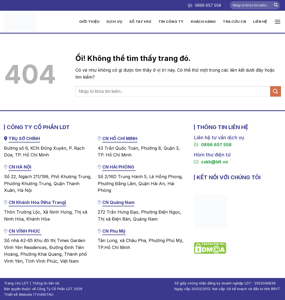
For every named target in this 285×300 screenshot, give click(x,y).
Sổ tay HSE (140, 21)
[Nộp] (276, 5)
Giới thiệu (89, 21)
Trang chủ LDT (16, 283)
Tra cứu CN (234, 21)
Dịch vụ (114, 21)
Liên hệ (260, 21)
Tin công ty (171, 21)
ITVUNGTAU (43, 294)
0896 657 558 (213, 144)
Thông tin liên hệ (45, 283)
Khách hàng (203, 21)
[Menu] (277, 21)
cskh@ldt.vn (211, 161)
